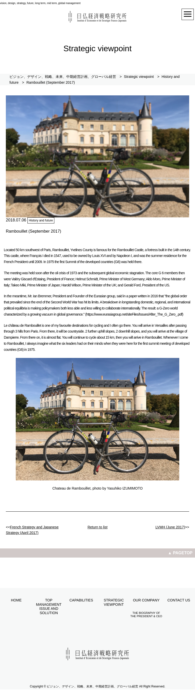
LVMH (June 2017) (170, 527)
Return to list (98, 527)
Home (16, 600)
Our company (146, 600)
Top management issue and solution (48, 606)
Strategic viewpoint (114, 602)
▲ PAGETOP (180, 553)
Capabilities (81, 600)
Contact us (178, 600)
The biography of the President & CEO (146, 614)
